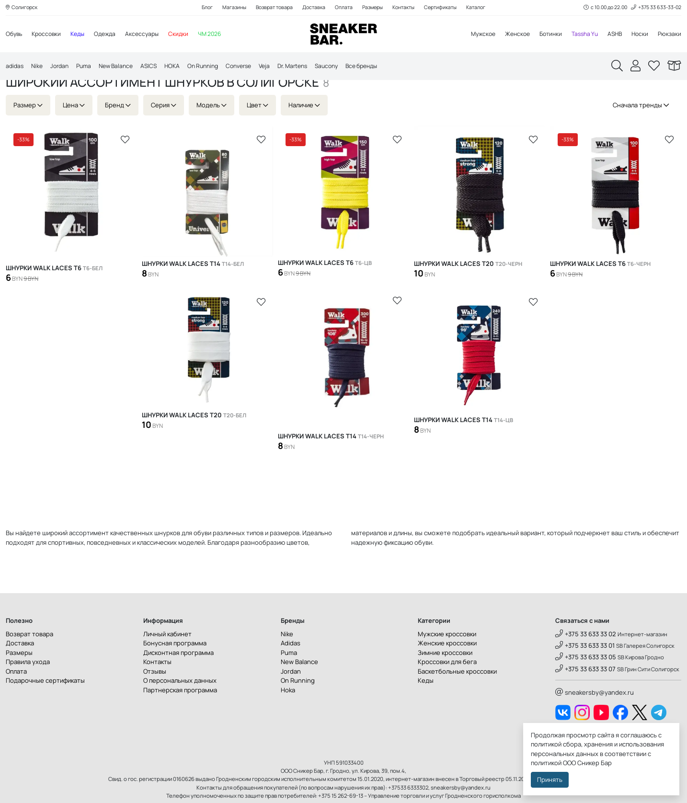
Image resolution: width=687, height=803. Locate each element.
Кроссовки (49, 34)
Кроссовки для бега (447, 690)
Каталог (485, 7)
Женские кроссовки (447, 671)
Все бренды (388, 67)
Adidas (290, 671)
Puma (88, 67)
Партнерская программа (180, 718)
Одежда (112, 34)
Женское (508, 34)
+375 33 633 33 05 (585, 685)
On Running (215, 67)
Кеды (83, 34)
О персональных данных (180, 709)
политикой (546, 762)
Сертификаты (447, 7)
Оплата (342, 7)
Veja (282, 67)
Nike (39, 67)
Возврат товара (269, 7)
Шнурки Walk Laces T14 (193, 292)
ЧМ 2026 (220, 34)
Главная (19, 92)
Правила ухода (28, 690)
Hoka (288, 718)
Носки (638, 34)
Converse (254, 67)
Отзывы (154, 699)
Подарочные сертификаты (45, 709)
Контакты (407, 7)
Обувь (15, 34)
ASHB (612, 34)
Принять (549, 779)
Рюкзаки (669, 34)
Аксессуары (151, 34)
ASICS (158, 67)
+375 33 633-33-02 (654, 7)
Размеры (373, 7)
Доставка (311, 7)
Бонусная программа (174, 671)
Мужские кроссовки (447, 662)
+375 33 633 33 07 (585, 697)
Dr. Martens (313, 67)
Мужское (471, 34)
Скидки (188, 34)
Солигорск (23, 7)
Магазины (227, 7)
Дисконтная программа (178, 681)
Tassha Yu (580, 34)
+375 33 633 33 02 (585, 662)
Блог (198, 7)
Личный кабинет (167, 662)
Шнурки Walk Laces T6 (54, 296)
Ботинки (544, 34)
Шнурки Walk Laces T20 (468, 292)
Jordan (63, 67)
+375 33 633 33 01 (585, 673)
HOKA (182, 67)
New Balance (123, 67)
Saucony (350, 67)
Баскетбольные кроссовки (457, 699)
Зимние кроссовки (445, 681)
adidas (15, 67)
